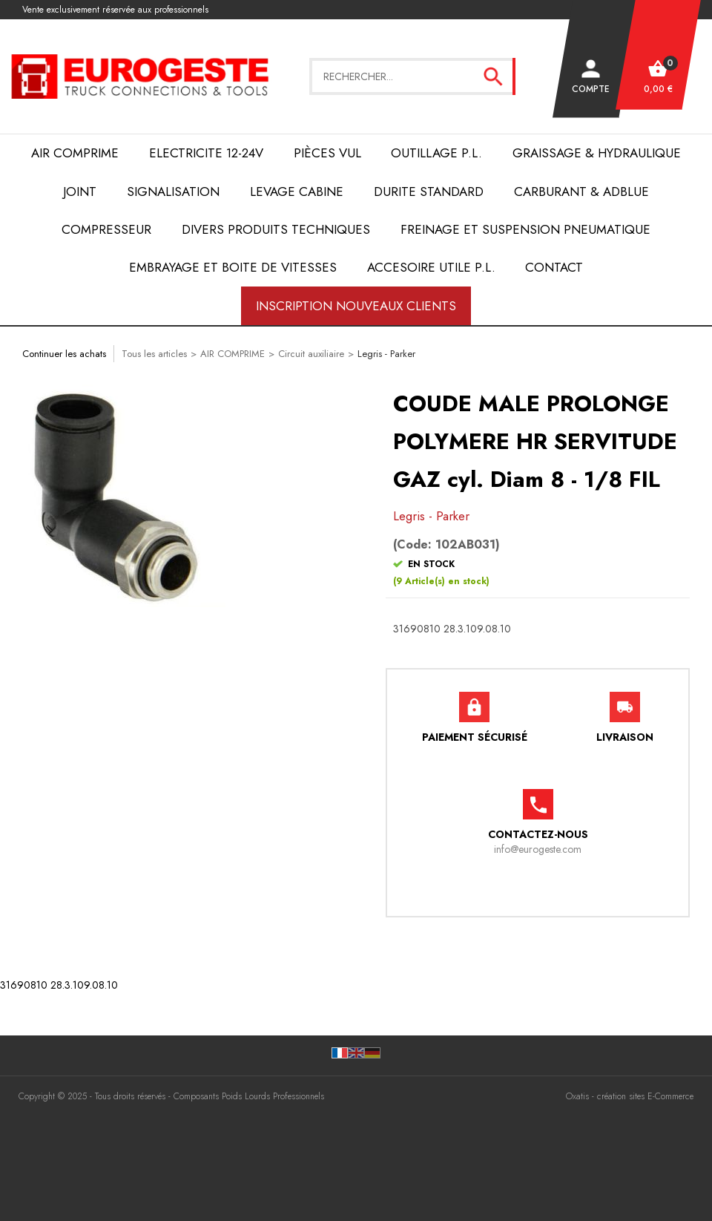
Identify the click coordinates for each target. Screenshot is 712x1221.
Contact (554, 267)
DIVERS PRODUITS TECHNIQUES (276, 229)
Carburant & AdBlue (581, 191)
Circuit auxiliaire (311, 354)
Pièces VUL (327, 153)
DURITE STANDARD (429, 191)
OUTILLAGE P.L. (436, 153)
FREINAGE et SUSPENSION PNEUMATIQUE (525, 229)
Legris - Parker (386, 354)
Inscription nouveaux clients (356, 306)
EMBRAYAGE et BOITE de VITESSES (233, 267)
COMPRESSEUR (106, 229)
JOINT (79, 191)
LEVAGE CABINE (296, 191)
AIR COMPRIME (75, 153)
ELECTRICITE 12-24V (206, 153)
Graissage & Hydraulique (596, 153)
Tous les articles (154, 354)
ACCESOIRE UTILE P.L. (431, 267)
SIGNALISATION (173, 191)
